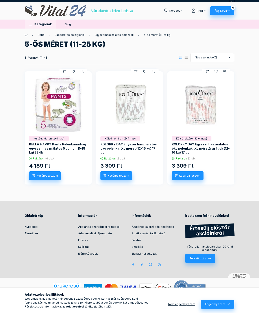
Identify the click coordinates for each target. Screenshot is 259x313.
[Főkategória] (26, 35)
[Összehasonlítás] (64, 71)
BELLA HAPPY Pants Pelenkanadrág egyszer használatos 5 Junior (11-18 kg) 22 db (57, 148)
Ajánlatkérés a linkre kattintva (112, 11)
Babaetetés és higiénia (70, 34)
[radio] (186, 57)
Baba (41, 34)
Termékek (31, 233)
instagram (150, 264)
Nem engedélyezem (181, 304)
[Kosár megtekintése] (222, 10)
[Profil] (198, 10)
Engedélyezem (215, 304)
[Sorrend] (212, 57)
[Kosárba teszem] (45, 175)
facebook (133, 264)
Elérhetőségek (88, 253)
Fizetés (83, 240)
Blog (68, 24)
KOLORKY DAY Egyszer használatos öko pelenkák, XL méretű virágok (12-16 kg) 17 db (201, 148)
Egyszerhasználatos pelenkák (114, 34)
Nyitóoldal (31, 226)
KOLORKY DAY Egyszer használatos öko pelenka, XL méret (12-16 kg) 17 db (128, 148)
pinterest (141, 264)
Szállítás (83, 246)
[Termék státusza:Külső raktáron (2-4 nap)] (49, 139)
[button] (40, 24)
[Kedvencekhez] (73, 71)
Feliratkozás (198, 258)
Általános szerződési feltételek (99, 226)
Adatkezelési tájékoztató (95, 233)
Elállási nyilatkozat (144, 253)
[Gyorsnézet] (82, 71)
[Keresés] (173, 10)
